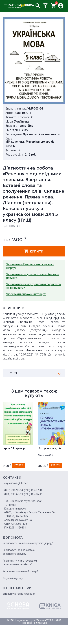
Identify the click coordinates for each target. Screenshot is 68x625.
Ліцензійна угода (13, 578)
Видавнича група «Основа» (19, 593)
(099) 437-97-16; (33, 490)
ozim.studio (40, 623)
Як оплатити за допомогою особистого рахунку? (32, 276)
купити (34, 251)
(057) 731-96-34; (13, 490)
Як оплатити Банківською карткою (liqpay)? (30, 266)
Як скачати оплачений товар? (26, 294)
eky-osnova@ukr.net (16, 483)
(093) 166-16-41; (33, 494)
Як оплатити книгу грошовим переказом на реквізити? (33, 286)
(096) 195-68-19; (13, 494)
